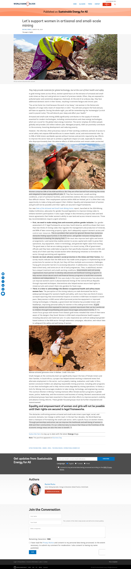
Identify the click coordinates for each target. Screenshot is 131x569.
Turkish (80, 464)
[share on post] (3, 281)
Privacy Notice (48, 543)
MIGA (40, 567)
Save (32, 552)
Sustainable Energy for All (73, 12)
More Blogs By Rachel (53, 491)
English (31, 32)
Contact (97, 4)
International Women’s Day (72, 448)
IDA (33, 567)
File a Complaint (113, 562)
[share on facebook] (3, 277)
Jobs (41, 562)
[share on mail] (3, 273)
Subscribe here (35, 434)
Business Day (57, 438)
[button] (115, 4)
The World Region (57, 448)
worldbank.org (111, 1)
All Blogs (82, 4)
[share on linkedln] (3, 285)
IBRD (29, 567)
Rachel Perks (26, 29)
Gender (44, 448)
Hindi (88, 464)
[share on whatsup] (3, 289)
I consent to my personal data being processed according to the (86, 468)
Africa (49, 448)
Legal (15, 562)
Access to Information (32, 562)
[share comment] (3, 294)
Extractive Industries (35, 448)
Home (75, 4)
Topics (90, 4)
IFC (36, 567)
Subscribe (106, 458)
